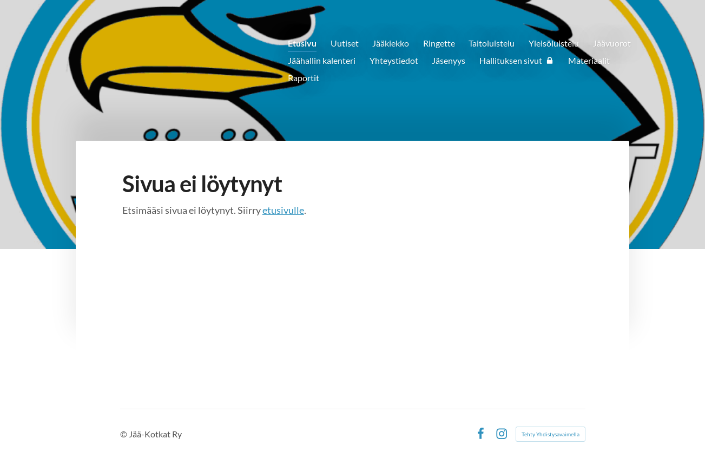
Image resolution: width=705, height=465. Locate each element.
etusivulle (283, 210)
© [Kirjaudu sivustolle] (124, 434)
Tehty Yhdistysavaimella (550, 434)
